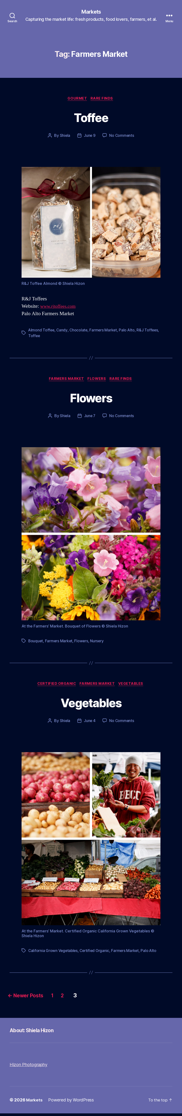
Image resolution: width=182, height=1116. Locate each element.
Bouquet (35, 642)
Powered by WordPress (72, 1102)
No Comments (121, 136)
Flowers (97, 380)
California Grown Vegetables (53, 953)
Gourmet (77, 99)
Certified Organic (55, 686)
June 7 (89, 417)
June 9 (89, 136)
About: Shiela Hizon (36, 1032)
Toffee (90, 117)
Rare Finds (103, 99)
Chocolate (79, 331)
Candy (62, 331)
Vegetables (133, 686)
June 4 (89, 723)
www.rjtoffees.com (59, 307)
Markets (91, 12)
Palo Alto (128, 331)
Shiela (64, 136)
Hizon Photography (28, 1067)
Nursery (98, 642)
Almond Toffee (41, 331)
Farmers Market (104, 331)
